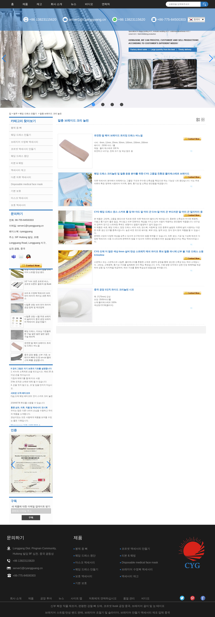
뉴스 (73, 4)
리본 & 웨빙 (17, 163)
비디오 (89, 4)
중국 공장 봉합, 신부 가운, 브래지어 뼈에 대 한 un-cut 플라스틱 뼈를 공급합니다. (37, 360)
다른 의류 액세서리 (21, 177)
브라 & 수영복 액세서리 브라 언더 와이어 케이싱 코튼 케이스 (37, 298)
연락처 (106, 4)
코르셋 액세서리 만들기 (23, 149)
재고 (39, 4)
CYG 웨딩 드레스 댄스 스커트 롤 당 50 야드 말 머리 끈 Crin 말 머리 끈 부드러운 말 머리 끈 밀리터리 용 (148, 211)
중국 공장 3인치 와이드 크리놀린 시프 (114, 289)
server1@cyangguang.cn (87, 19)
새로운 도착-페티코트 (20, 395)
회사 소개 (56, 4)
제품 (25, 4)
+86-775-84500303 (171, 19)
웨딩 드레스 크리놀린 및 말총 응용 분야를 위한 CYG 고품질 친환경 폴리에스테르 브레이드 (141, 173)
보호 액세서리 (18, 205)
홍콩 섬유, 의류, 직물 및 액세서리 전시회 (29, 410)
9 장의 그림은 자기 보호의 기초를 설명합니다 (31, 371)
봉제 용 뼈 (16, 127)
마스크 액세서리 (19, 198)
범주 (15, 113)
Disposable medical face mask (27, 184)
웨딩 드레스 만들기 (28, 113)
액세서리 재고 (18, 170)
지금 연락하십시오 (31, 265)
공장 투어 (46, 598)
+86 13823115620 (42, 19)
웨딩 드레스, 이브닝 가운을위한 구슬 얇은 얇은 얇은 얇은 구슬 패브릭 (37, 336)
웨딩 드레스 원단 (20, 156)
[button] (93, 104)
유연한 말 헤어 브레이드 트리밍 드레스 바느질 (118, 135)
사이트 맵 (76, 598)
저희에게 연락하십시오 (102, 598)
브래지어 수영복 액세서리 (24, 142)
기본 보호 (16, 191)
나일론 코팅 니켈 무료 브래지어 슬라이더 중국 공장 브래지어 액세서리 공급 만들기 (37, 321)
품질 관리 (129, 598)
